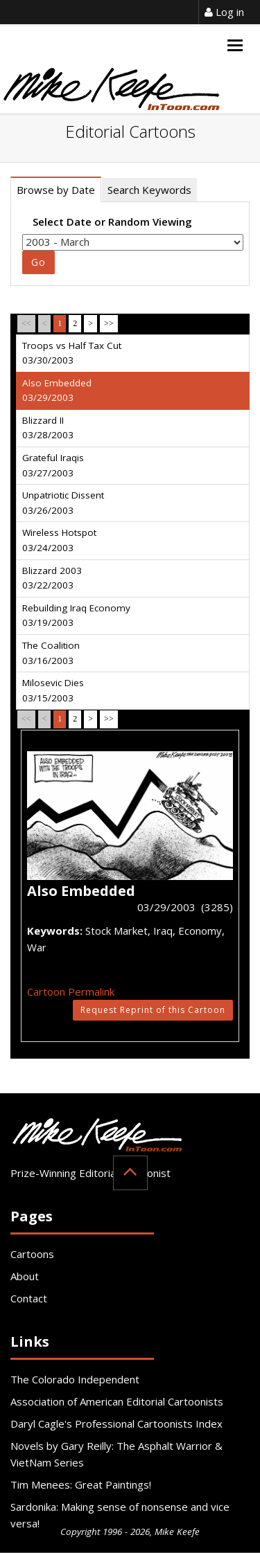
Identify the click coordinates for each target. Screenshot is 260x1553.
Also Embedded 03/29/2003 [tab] (57, 390)
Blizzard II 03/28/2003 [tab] (47, 428)
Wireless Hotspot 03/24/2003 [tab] (59, 540)
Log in (224, 12)
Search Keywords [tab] (149, 190)
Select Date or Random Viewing (112, 221)
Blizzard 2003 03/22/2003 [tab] (52, 578)
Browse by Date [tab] (56, 190)
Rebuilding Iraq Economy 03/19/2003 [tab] (76, 615)
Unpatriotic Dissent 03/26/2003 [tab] (63, 503)
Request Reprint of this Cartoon (152, 1010)
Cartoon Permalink (70, 991)
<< (26, 323)
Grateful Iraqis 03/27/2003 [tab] (53, 465)
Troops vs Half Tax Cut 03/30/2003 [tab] (71, 353)
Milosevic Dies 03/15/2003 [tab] (53, 690)
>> (109, 323)
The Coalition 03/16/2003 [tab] (51, 653)
